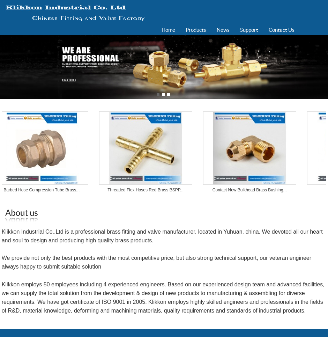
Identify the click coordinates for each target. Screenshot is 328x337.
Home (168, 30)
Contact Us (282, 30)
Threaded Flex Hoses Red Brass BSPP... (147, 190)
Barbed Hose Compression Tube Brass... (43, 190)
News (223, 30)
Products (196, 30)
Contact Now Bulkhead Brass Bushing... (251, 190)
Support (249, 30)
